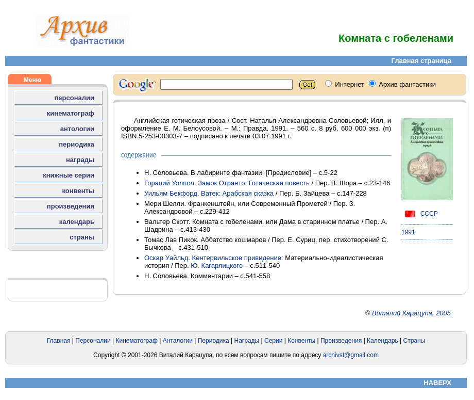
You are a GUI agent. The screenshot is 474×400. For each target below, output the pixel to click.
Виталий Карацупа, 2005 (411, 313)
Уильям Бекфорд (170, 193)
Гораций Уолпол (169, 183)
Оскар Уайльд (166, 258)
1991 (408, 232)
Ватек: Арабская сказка (237, 193)
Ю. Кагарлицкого (217, 265)
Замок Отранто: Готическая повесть (254, 183)
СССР (419, 213)
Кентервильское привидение (236, 258)
